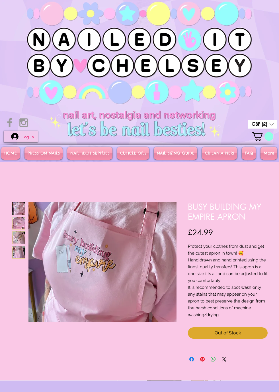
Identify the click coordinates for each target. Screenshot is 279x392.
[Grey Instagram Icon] (24, 123)
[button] (262, 124)
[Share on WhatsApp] (213, 359)
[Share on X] (224, 359)
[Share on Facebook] (191, 359)
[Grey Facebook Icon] (10, 123)
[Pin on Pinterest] (202, 359)
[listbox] (262, 124)
